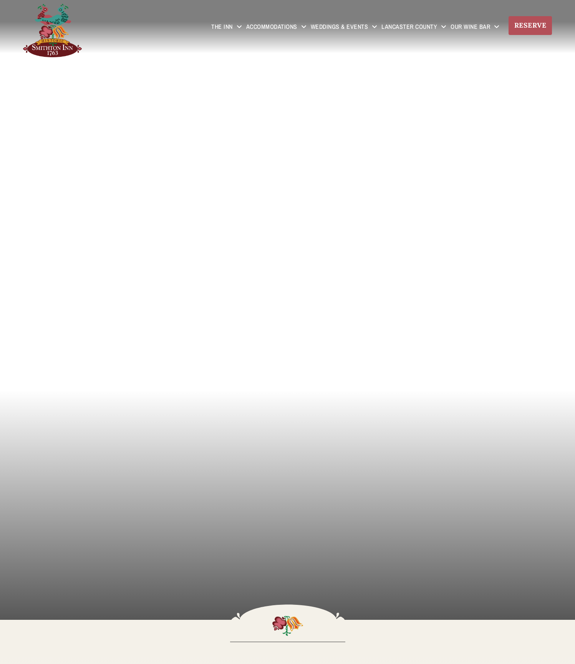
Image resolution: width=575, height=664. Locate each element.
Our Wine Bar (475, 26)
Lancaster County (413, 26)
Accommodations (276, 26)
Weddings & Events (344, 26)
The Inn (226, 26)
